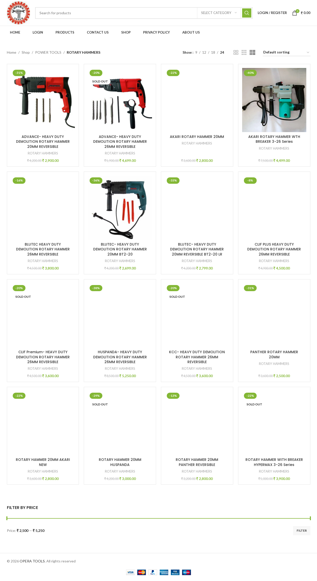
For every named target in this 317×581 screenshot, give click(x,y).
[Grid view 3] (244, 53)
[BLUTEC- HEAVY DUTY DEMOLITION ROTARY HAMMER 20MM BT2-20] (120, 208)
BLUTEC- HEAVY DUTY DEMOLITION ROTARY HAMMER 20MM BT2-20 (120, 249)
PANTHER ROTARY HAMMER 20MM (274, 355)
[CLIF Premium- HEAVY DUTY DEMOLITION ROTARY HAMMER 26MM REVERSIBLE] (43, 316)
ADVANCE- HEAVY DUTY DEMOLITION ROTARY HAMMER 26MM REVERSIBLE (120, 142)
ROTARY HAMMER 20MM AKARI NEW (43, 463)
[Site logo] (19, 13)
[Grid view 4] (252, 53)
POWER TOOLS (48, 53)
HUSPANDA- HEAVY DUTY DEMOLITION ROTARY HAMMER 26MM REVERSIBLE (120, 357)
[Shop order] (286, 53)
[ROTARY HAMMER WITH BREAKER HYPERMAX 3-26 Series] (274, 424)
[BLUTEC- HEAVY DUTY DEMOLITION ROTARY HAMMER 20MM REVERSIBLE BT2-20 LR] (197, 208)
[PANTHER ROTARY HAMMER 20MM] (274, 316)
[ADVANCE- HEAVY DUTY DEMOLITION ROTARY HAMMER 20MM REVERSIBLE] (43, 101)
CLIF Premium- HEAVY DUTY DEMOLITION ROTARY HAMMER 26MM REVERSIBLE (43, 357)
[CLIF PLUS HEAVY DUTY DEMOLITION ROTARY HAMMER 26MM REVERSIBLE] (274, 208)
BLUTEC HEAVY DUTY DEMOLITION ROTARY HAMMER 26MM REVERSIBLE (43, 249)
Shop (26, 53)
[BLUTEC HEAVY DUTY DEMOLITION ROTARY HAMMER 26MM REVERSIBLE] (43, 208)
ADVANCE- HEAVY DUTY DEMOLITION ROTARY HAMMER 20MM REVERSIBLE (43, 142)
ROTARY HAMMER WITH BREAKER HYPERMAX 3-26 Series (274, 463)
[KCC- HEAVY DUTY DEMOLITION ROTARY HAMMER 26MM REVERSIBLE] (197, 316)
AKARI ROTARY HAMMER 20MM (197, 137)
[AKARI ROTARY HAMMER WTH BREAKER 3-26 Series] (274, 101)
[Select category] (219, 13)
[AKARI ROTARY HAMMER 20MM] (197, 101)
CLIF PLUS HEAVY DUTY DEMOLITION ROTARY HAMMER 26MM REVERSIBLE (274, 249)
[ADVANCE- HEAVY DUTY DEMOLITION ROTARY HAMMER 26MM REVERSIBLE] (120, 101)
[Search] (144, 13)
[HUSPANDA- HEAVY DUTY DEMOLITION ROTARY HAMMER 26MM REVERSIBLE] (120, 316)
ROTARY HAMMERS (42, 154)
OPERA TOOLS (32, 562)
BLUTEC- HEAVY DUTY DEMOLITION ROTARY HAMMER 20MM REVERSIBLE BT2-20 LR (197, 249)
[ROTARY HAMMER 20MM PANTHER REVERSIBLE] (197, 424)
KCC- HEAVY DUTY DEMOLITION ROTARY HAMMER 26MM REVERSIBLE (197, 357)
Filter (302, 531)
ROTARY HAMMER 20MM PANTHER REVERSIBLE (197, 463)
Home (11, 53)
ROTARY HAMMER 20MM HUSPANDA (120, 463)
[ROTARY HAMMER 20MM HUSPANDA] (120, 424)
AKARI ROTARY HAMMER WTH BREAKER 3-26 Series (274, 140)
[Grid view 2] (235, 53)
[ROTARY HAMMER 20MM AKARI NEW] (43, 424)
